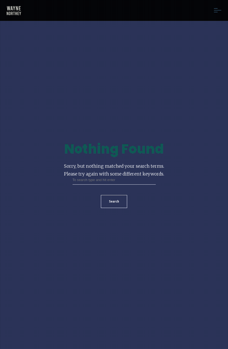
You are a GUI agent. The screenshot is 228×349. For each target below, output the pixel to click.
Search (114, 201)
